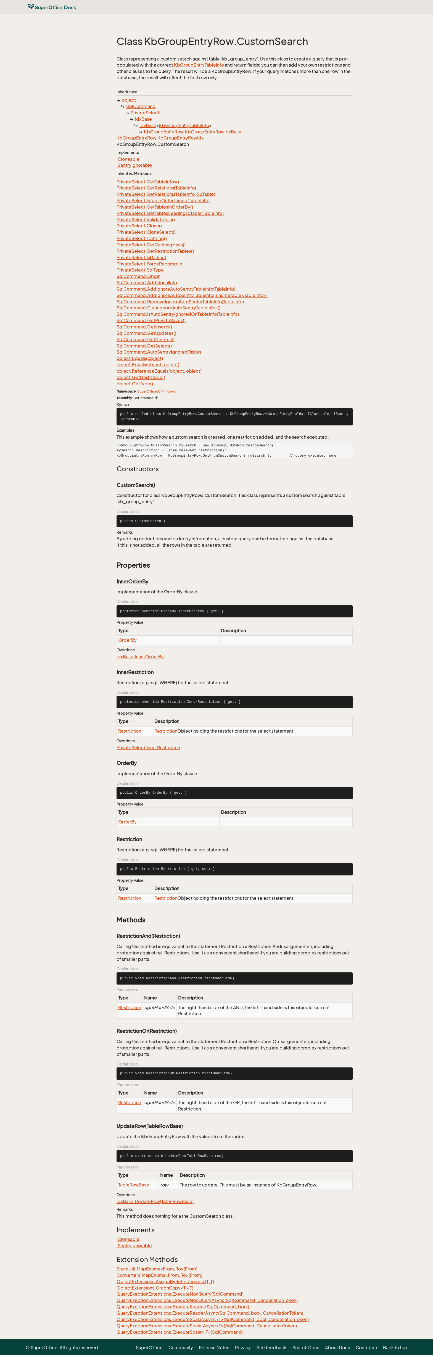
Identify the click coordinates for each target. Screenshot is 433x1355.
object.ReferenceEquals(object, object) (159, 371)
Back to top (395, 1347)
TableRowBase (133, 1185)
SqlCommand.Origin (138, 276)
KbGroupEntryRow (163, 132)
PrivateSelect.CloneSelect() (146, 232)
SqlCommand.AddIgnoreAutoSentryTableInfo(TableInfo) (176, 289)
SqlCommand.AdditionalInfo (147, 282)
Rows (171, 391)
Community (180, 1347)
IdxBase (143, 119)
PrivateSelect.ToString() (142, 238)
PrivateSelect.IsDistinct (141, 257)
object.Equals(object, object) (148, 364)
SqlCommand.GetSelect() (144, 346)
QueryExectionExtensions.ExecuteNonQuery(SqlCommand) (180, 1294)
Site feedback (272, 1347)
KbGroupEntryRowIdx (180, 138)
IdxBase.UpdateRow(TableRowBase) (155, 1201)
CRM (161, 391)
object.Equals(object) (140, 358)
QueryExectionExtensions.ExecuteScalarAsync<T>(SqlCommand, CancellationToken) (207, 1325)
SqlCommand (140, 106)
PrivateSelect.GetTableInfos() (148, 182)
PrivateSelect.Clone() (139, 225)
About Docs (337, 1347)
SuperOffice (147, 391)
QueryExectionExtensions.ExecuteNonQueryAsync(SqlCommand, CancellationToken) (207, 1300)
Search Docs (305, 1347)
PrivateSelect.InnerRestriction (148, 747)
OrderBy (127, 640)
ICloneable (128, 159)
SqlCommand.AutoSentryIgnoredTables (159, 352)
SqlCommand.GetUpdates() (146, 333)
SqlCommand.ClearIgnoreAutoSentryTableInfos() (168, 308)
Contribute (367, 1347)
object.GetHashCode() (141, 377)
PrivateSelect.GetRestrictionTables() (155, 251)
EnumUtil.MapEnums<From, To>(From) (157, 1269)
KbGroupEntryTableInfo (199, 65)
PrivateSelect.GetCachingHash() (151, 245)
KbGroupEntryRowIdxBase (213, 132)
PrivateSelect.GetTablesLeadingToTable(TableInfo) (170, 213)
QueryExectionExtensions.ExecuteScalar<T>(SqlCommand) (180, 1332)
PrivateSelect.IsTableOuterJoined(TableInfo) (163, 200)
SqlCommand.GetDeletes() (146, 339)
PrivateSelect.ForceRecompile (149, 264)
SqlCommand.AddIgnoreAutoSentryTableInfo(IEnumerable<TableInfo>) (192, 295)
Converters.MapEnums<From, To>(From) (159, 1275)
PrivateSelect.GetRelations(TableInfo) (156, 188)
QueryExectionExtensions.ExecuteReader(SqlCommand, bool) (183, 1306)
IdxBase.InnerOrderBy (140, 656)
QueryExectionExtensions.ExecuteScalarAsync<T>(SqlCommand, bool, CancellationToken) (213, 1319)
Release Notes (214, 1347)
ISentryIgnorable (134, 165)
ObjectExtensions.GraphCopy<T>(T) (155, 1288)
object (129, 100)
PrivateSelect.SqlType (140, 270)
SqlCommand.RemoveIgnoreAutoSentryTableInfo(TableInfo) (180, 301)
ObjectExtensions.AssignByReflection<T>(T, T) (165, 1281)
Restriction (129, 731)
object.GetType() (135, 383)
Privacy (243, 1347)
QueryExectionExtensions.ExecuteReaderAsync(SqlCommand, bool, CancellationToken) (210, 1313)
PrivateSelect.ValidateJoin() (146, 219)
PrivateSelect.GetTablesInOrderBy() (155, 207)
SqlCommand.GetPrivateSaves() (151, 320)
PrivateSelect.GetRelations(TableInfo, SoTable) (166, 194)
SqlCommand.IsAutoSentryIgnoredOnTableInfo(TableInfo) (178, 314)
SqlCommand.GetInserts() (144, 327)
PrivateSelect (145, 112)
